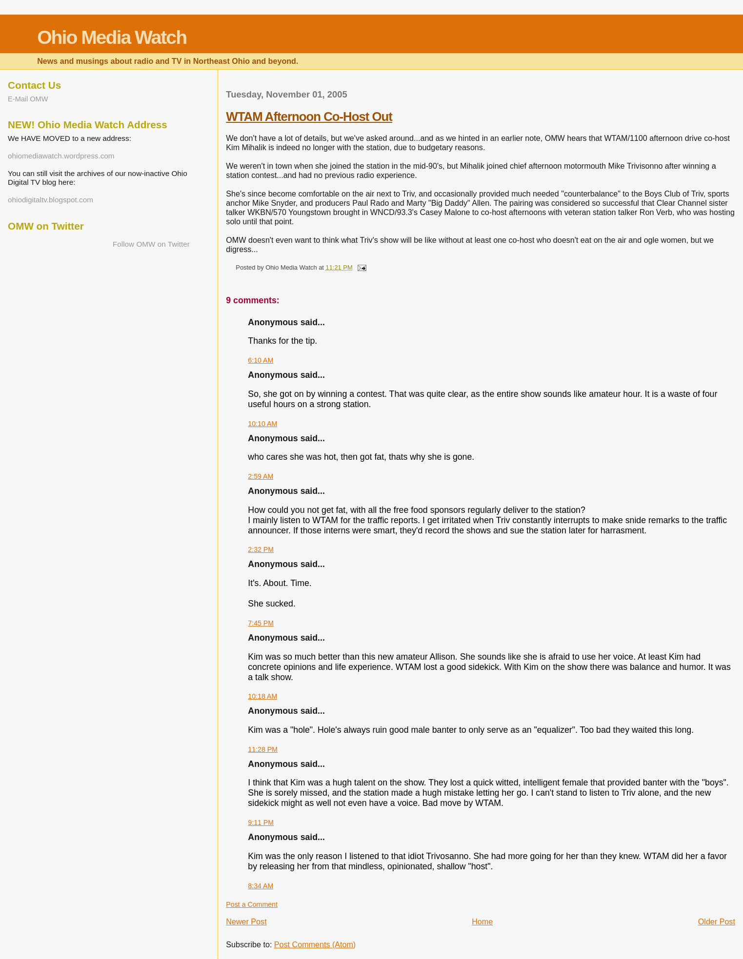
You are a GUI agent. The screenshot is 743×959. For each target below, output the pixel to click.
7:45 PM (261, 623)
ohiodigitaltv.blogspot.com (50, 200)
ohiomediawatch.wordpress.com (61, 156)
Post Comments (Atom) (315, 944)
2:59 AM (260, 476)
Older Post (716, 921)
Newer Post (246, 921)
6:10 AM (260, 360)
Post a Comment (252, 904)
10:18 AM (262, 696)
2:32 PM (261, 549)
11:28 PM (263, 749)
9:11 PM (261, 822)
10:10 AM (262, 424)
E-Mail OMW (28, 99)
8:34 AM (260, 886)
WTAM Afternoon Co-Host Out (309, 116)
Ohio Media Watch (111, 37)
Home (482, 921)
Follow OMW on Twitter (151, 244)
